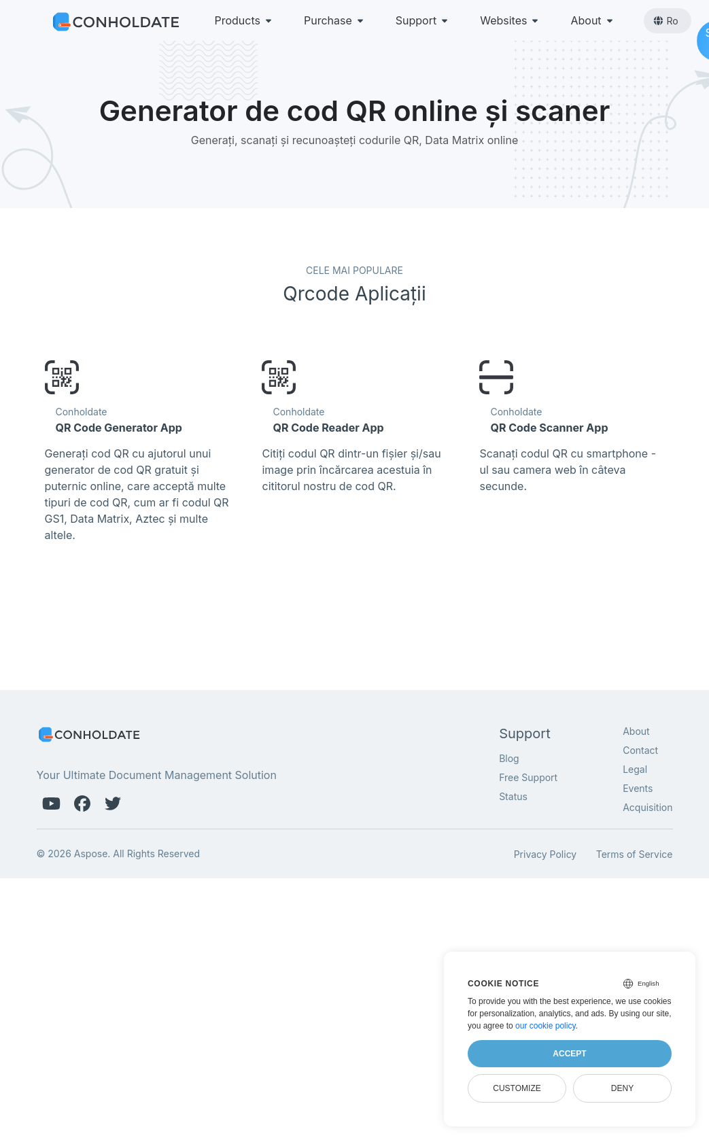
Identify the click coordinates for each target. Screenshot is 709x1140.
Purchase (335, 20)
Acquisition (647, 807)
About (592, 20)
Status (513, 796)
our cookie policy (545, 1026)
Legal (635, 769)
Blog (509, 758)
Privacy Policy (545, 854)
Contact (640, 750)
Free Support (528, 777)
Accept (569, 1053)
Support (423, 20)
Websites (510, 20)
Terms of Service (634, 854)
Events (638, 788)
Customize (516, 1088)
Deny (622, 1088)
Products (245, 20)
